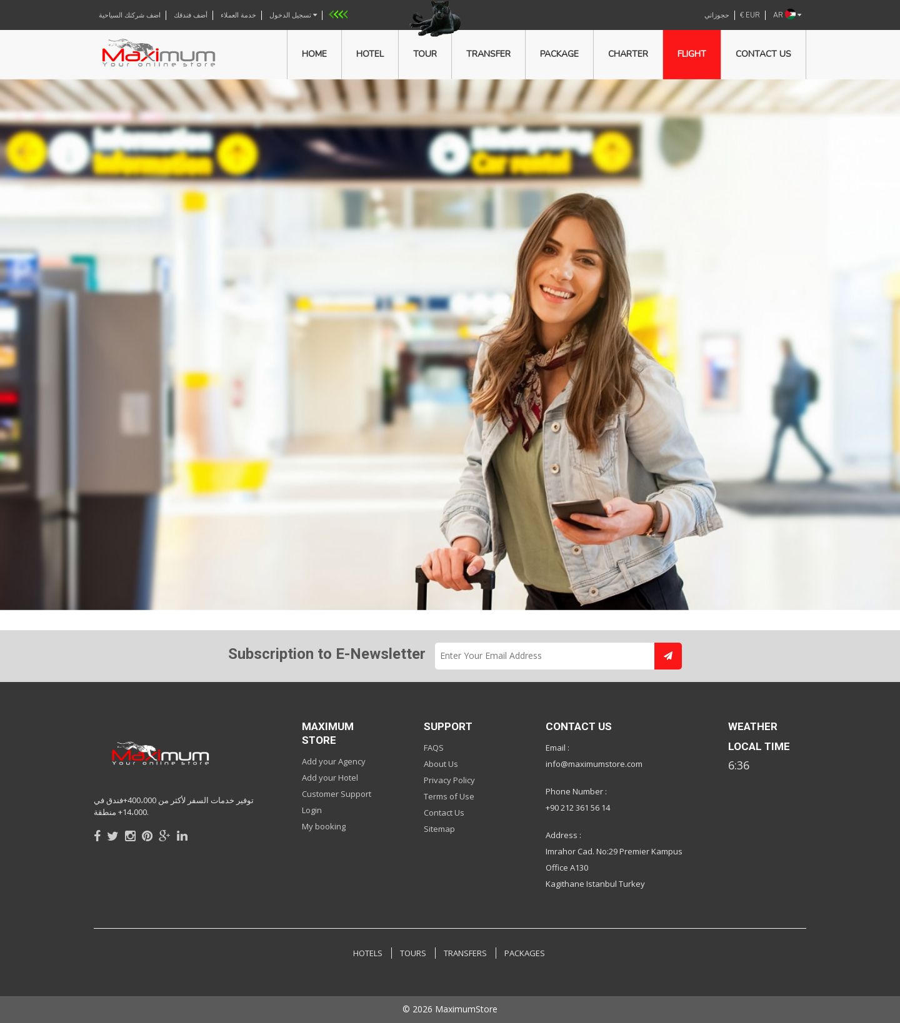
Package (559, 54)
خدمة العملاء (238, 15)
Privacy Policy (449, 780)
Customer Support (336, 793)
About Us (441, 763)
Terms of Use (449, 796)
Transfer (488, 54)
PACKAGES (524, 953)
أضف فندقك (191, 15)
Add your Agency (334, 761)
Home (314, 54)
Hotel (370, 54)
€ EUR (750, 15)
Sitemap (439, 828)
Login (312, 810)
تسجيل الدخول (293, 15)
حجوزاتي (716, 15)
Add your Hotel (330, 777)
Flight (692, 54)
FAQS (434, 747)
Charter (628, 54)
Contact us (763, 54)
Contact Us (444, 812)
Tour (425, 54)
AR (787, 15)
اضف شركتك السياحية (130, 15)
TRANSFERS (465, 953)
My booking (324, 826)
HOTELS (367, 953)
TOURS (413, 953)
